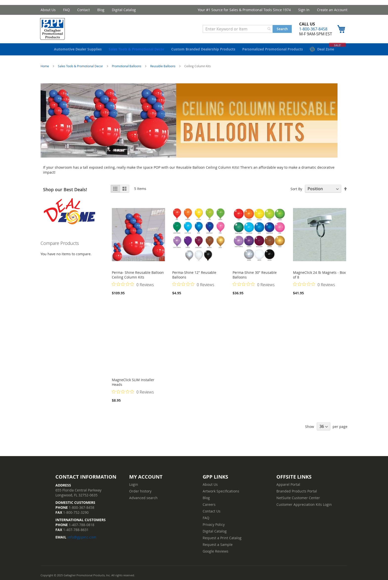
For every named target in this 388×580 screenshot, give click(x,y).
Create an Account (332, 9)
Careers (209, 504)
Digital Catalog (124, 9)
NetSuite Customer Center (298, 497)
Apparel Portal (288, 484)
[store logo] (54, 29)
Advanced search (143, 497)
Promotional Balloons (127, 69)
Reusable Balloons (163, 69)
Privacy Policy (214, 524)
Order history (140, 491)
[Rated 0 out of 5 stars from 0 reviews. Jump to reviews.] (133, 287)
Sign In (304, 9)
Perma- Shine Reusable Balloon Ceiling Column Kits (138, 278)
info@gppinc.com (81, 537)
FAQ (66, 9)
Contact (83, 9)
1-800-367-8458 (313, 29)
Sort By (296, 192)
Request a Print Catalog (222, 537)
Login (133, 484)
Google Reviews (215, 551)
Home (45, 69)
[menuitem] (77, 52)
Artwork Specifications (221, 491)
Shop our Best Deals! (65, 193)
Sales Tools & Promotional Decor (81, 69)
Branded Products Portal (296, 491)
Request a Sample (218, 544)
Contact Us (211, 511)
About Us (48, 9)
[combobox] (237, 29)
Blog (100, 9)
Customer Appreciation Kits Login (304, 504)
